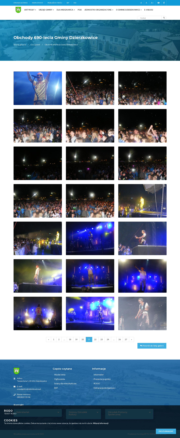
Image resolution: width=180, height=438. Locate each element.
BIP (68, 3)
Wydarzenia (59, 374)
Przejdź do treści (55, 3)
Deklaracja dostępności (104, 388)
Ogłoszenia (59, 379)
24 (108, 339)
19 (76, 339)
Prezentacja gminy (102, 379)
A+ (152, 3)
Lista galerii (35, 44)
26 (120, 339)
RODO (96, 383)
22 (95, 339)
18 (70, 339)
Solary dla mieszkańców (65, 383)
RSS (75, 3)
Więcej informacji (100, 423)
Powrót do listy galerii (152, 346)
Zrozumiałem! (166, 431)
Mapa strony (37, 3)
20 (83, 339)
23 (102, 339)
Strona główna (21, 3)
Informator (98, 374)
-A (141, 3)
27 (126, 339)
